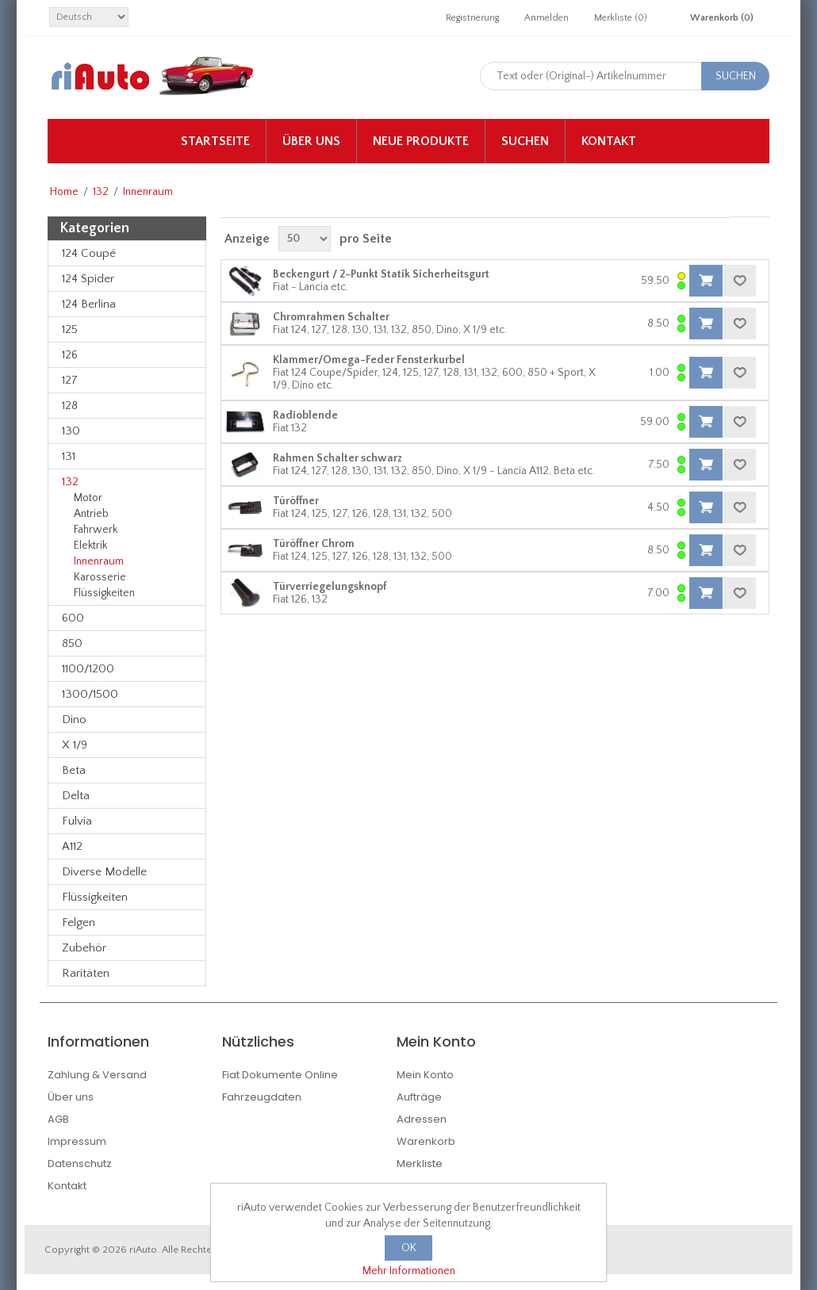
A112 (72, 846)
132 (101, 192)
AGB (58, 1119)
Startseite (215, 141)
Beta (74, 770)
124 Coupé (89, 253)
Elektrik (90, 545)
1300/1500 (90, 694)
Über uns (311, 141)
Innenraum (99, 561)
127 (70, 380)
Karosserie (100, 577)
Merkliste (420, 1163)
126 (70, 355)
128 (70, 405)
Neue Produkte (421, 141)
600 (73, 618)
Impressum (77, 1141)
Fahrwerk (95, 529)
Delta (76, 795)
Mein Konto (425, 1074)
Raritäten (85, 973)
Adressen (422, 1119)
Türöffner (296, 501)
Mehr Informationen (408, 1271)
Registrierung (472, 18)
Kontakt (608, 141)
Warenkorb (426, 1141)
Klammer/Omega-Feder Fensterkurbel (369, 360)
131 (68, 456)
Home (64, 192)
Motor (88, 498)
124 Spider (88, 278)
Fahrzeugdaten (261, 1096)
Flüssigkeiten (104, 593)
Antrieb (91, 513)
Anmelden (546, 18)
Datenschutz (80, 1163)
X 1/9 (74, 745)
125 (70, 329)
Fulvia (77, 821)
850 (72, 643)
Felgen (78, 922)
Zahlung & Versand (97, 1074)
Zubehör (84, 948)
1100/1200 (88, 669)
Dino (74, 719)
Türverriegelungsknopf (329, 586)
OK (408, 1248)
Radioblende (305, 415)
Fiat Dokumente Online (280, 1074)
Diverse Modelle (104, 872)
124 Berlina (89, 304)
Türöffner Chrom (314, 544)
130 (71, 431)
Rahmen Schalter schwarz (337, 458)
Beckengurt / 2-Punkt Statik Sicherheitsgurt (381, 274)
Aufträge (419, 1096)
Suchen (525, 141)
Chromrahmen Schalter (331, 317)
